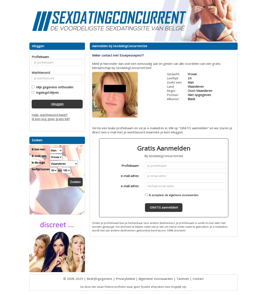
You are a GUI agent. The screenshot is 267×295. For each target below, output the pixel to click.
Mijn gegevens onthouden (53, 87)
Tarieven (182, 279)
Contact (198, 279)
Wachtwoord (40, 72)
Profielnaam (130, 165)
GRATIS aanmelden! (164, 207)
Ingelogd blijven (46, 92)
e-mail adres (130, 176)
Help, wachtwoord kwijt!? (50, 115)
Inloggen (57, 104)
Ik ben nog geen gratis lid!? (51, 119)
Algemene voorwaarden (155, 279)
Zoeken (75, 182)
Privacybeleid (125, 279)
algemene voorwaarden (183, 195)
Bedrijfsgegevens (99, 279)
